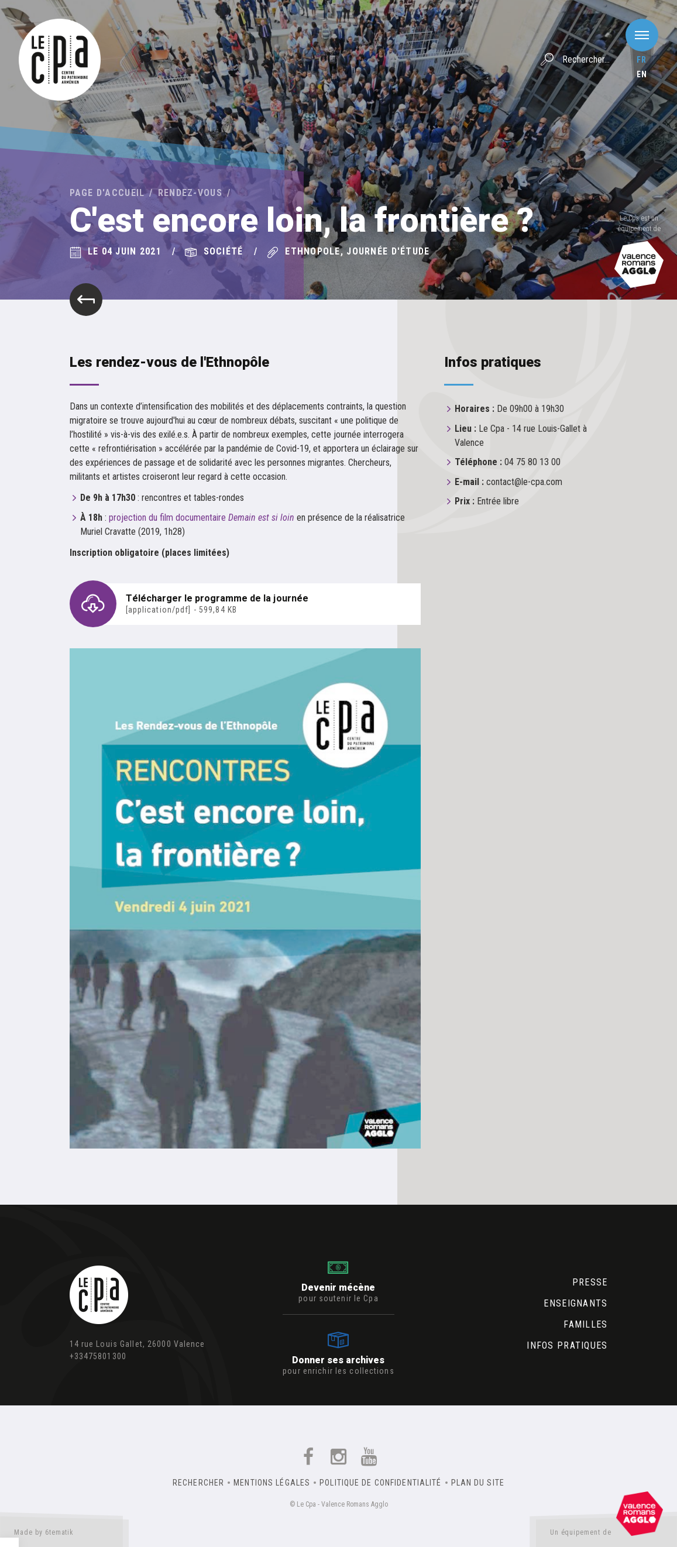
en (642, 74)
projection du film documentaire (201, 517)
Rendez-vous (190, 192)
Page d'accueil (107, 192)
